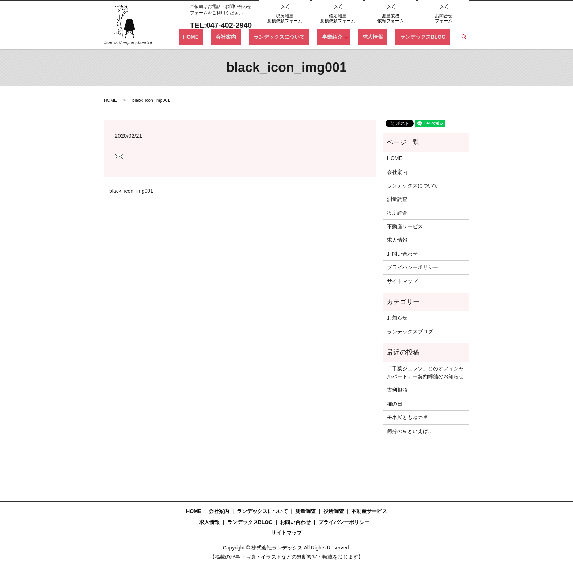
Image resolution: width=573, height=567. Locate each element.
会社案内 (262, 36)
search (463, 36)
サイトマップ (402, 281)
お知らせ (397, 318)
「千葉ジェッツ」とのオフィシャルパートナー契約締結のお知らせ (425, 372)
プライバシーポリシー (412, 267)
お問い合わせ (402, 254)
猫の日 (394, 404)
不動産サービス (405, 226)
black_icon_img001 (131, 191)
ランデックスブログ (410, 331)
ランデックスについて (306, 36)
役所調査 (397, 213)
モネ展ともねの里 (407, 417)
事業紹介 (350, 36)
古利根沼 (397, 390)
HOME (236, 36)
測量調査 (397, 199)
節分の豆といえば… (410, 431)
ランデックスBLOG (427, 36)
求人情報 (386, 36)
